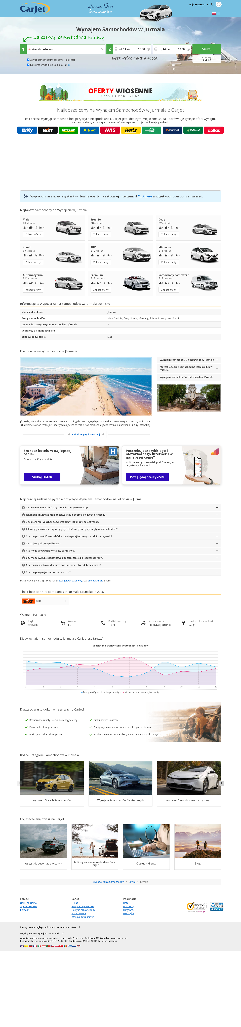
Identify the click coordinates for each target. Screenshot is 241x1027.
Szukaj (206, 49)
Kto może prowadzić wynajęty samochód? (50, 550)
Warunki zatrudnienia (83, 916)
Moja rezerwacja (198, 4)
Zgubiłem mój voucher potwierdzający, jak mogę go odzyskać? (62, 521)
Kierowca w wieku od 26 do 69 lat (50, 64)
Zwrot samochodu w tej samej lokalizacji (52, 59)
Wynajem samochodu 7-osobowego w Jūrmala (187, 359)
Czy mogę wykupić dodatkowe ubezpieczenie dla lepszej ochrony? (64, 557)
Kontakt (24, 909)
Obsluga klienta (28, 902)
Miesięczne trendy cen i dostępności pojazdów (120, 645)
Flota (126, 902)
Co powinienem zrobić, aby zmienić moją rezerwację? (57, 507)
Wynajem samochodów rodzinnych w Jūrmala (186, 377)
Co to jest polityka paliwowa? (43, 543)
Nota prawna (79, 913)
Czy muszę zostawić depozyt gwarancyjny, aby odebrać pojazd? (63, 565)
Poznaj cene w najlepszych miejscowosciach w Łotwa (48, 927)
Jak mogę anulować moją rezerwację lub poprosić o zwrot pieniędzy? (66, 514)
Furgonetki (129, 909)
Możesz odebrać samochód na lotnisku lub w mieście (186, 368)
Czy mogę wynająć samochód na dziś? (48, 572)
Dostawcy (128, 906)
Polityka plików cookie (84, 909)
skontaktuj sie (95, 580)
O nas (75, 902)
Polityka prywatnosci (83, 906)
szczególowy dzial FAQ (69, 580)
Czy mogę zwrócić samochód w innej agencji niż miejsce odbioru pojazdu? (69, 536)
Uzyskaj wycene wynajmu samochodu (40, 933)
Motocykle (128, 913)
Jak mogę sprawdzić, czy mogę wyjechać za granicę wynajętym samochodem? (71, 529)
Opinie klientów (28, 906)
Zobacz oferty (33, 234)
